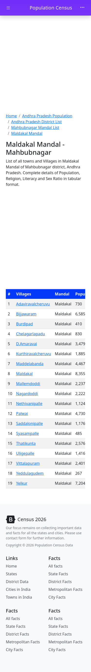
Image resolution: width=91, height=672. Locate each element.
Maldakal (24, 373)
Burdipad (24, 324)
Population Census (51, 7)
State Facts (58, 574)
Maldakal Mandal (26, 133)
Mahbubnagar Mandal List (35, 127)
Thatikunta (26, 443)
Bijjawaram (26, 314)
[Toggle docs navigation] (8, 7)
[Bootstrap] (26, 519)
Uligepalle (25, 453)
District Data (17, 581)
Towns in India (19, 597)
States (11, 574)
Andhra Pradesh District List (36, 121)
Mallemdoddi (28, 383)
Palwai (22, 413)
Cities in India (18, 589)
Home (11, 116)
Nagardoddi (27, 393)
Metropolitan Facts (66, 589)
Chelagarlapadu (30, 333)
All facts (56, 566)
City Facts (57, 597)
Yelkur (21, 483)
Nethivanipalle (29, 403)
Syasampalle (27, 433)
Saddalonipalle (29, 423)
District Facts (60, 581)
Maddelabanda (29, 363)
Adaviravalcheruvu (33, 304)
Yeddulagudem (30, 473)
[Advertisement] (45, 65)
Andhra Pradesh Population (47, 116)
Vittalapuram (28, 463)
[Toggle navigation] (82, 8)
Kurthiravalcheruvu (33, 353)
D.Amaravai (26, 343)
